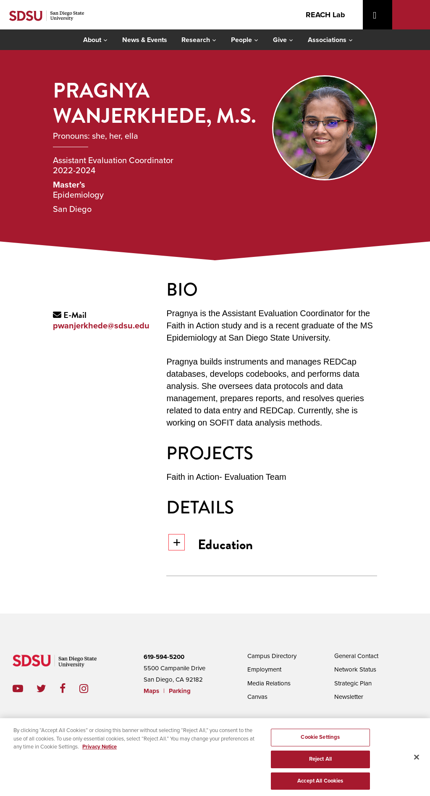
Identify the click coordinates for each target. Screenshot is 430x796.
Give (280, 40)
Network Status (355, 669)
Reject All (320, 764)
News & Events (144, 40)
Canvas (257, 697)
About (92, 40)
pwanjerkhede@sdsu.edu (101, 326)
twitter (48, 688)
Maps (151, 691)
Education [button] (210, 544)
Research (195, 40)
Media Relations (269, 683)
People (241, 40)
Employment (264, 669)
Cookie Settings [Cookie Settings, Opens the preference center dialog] (320, 742)
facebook (69, 688)
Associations (327, 40)
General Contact (356, 656)
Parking (180, 691)
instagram (90, 688)
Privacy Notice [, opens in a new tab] (99, 752)
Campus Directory (271, 656)
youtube (18, 688)
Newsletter (348, 697)
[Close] (416, 763)
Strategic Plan (353, 683)
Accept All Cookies (320, 786)
